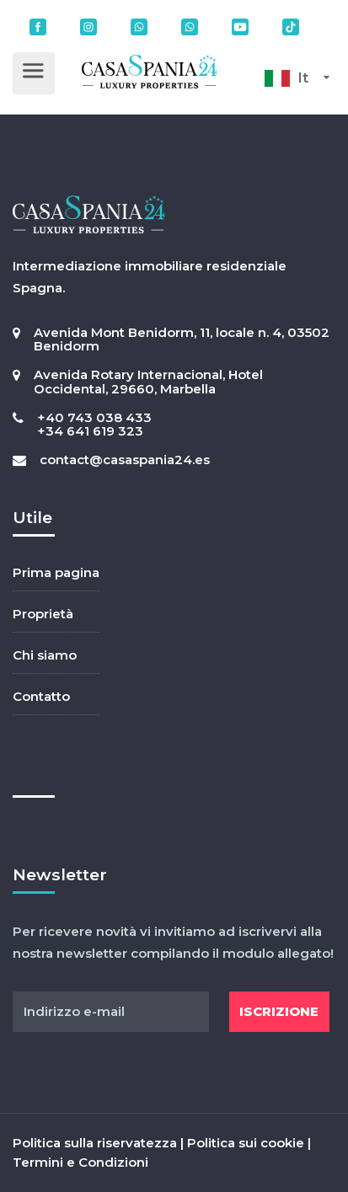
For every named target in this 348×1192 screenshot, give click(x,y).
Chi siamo (45, 655)
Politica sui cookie (245, 1143)
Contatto (41, 696)
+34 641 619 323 (90, 431)
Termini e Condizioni (80, 1162)
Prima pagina (56, 572)
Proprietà (43, 614)
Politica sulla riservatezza (95, 1143)
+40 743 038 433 (94, 417)
